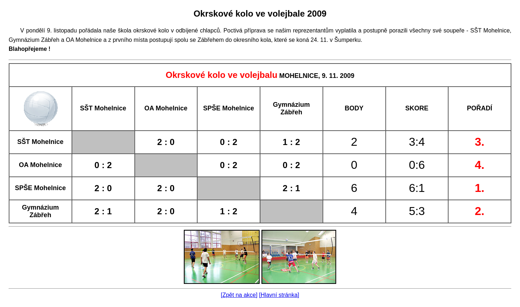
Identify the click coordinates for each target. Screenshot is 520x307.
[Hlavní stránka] (279, 295)
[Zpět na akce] (239, 295)
